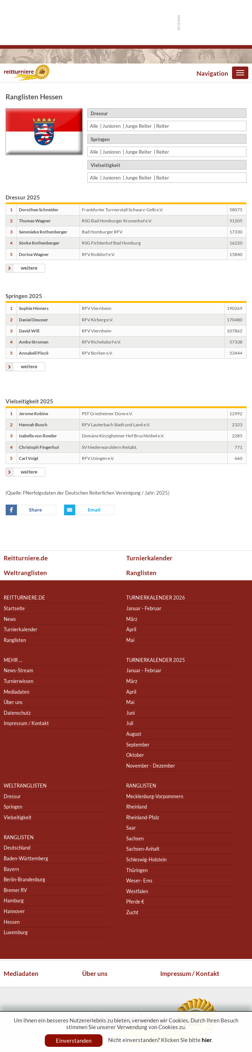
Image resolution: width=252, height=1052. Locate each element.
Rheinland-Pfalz (142, 817)
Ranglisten (141, 573)
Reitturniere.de (26, 558)
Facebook (31, 510)
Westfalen (137, 891)
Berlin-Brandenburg (24, 879)
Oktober (135, 755)
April (131, 629)
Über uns (13, 702)
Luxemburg (16, 932)
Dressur (12, 796)
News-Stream (18, 670)
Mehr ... (13, 660)
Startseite (14, 608)
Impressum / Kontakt (26, 723)
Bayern (11, 869)
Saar (131, 828)
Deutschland (17, 848)
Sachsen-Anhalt (142, 849)
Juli (129, 723)
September (137, 744)
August (133, 734)
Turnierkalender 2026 (155, 598)
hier (207, 1039)
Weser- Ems (139, 880)
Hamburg (14, 901)
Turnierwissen (18, 681)
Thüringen (137, 870)
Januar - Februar (143, 608)
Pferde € (135, 902)
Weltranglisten (25, 573)
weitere (29, 268)
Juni (130, 713)
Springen (13, 806)
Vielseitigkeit (17, 817)
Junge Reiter (138, 126)
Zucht (132, 912)
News (10, 619)
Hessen (12, 922)
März (131, 619)
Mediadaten (16, 692)
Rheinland (136, 806)
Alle (94, 126)
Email (89, 510)
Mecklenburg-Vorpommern (154, 796)
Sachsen (135, 838)
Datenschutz (17, 713)
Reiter (162, 126)
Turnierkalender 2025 (155, 660)
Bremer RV (15, 890)
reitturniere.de (24, 598)
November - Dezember (150, 765)
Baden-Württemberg (26, 858)
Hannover (14, 911)
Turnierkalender (149, 558)
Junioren (112, 126)
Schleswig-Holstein (146, 859)
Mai (130, 640)
